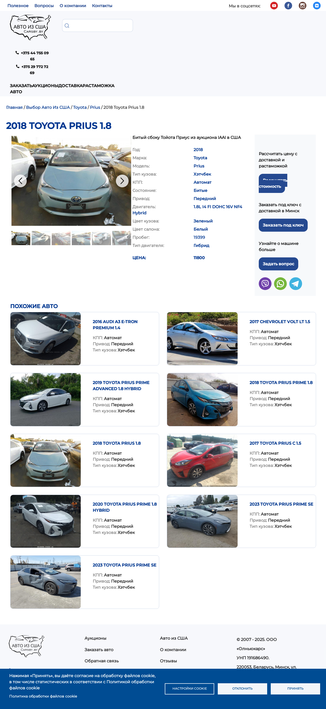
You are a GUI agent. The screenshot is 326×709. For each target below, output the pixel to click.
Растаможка (171, 25)
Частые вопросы (177, 620)
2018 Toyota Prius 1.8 (117, 391)
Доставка (140, 25)
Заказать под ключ (283, 173)
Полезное (18, 5)
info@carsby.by (254, 643)
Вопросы (44, 5)
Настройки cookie (190, 689)
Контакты (102, 5)
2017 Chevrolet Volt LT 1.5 (280, 269)
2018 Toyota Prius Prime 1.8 (281, 330)
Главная (14, 55)
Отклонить (242, 689)
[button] (71, 129)
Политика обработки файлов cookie (43, 696)
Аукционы (111, 25)
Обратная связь (102, 609)
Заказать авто (71, 28)
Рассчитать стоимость (273, 131)
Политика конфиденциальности (194, 631)
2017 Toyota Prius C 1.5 (275, 391)
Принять (295, 689)
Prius (95, 55)
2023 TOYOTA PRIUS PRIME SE (281, 452)
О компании (73, 5)
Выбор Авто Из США (48, 55)
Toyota (80, 55)
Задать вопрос (278, 211)
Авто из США (174, 586)
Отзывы (168, 609)
